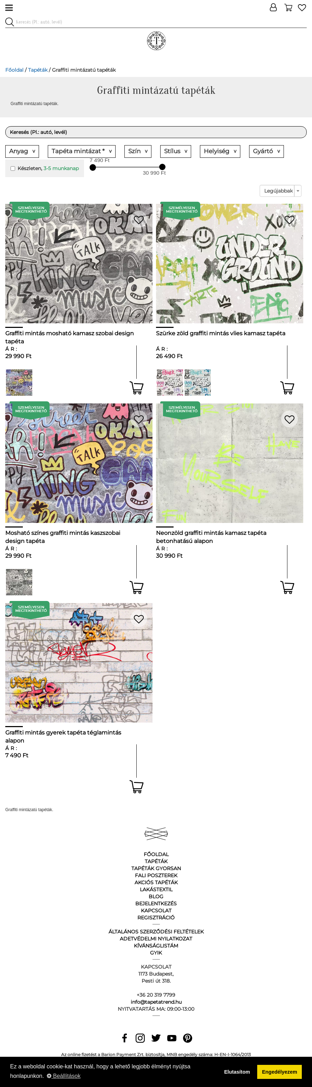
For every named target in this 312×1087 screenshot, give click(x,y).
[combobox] (280, 191)
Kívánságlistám (156, 946)
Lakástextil (156, 889)
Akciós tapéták (156, 882)
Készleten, (45, 168)
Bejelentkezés (156, 903)
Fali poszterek (156, 875)
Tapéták (37, 70)
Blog (156, 896)
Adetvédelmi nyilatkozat (156, 939)
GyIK (156, 953)
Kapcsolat (156, 910)
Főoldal (14, 70)
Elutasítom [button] (237, 1072)
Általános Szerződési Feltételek (156, 932)
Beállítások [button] (64, 1076)
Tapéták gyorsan (156, 868)
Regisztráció (156, 917)
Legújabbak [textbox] (278, 191)
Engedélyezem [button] (279, 1072)
